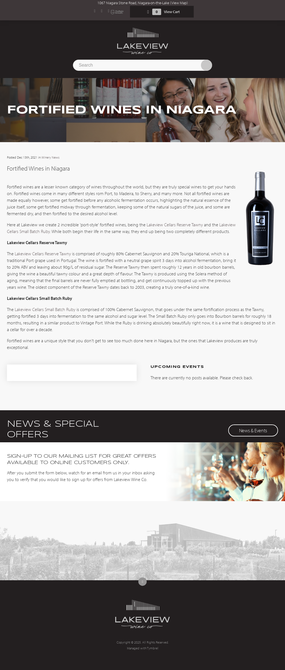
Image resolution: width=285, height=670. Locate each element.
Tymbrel (152, 648)
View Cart (172, 11)
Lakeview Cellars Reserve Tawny (175, 224)
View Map (179, 2)
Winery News (50, 157)
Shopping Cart (148, 12)
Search (206, 65)
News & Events (253, 430)
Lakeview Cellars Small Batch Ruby (45, 309)
